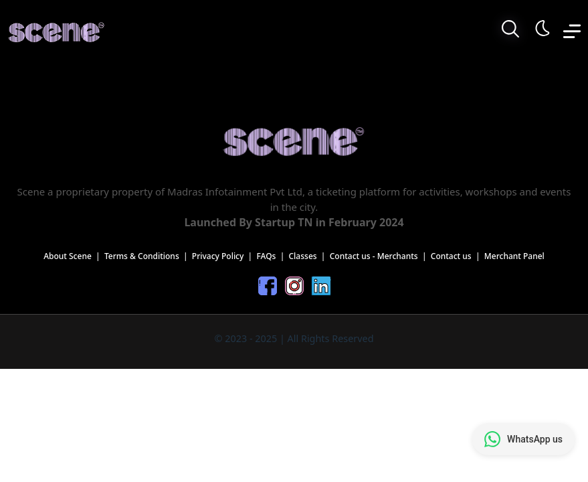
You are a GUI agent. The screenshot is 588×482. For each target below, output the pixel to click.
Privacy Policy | (224, 256)
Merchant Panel (514, 256)
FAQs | (272, 256)
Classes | (309, 256)
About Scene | (73, 256)
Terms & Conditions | (148, 256)
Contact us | (457, 256)
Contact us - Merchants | (380, 256)
